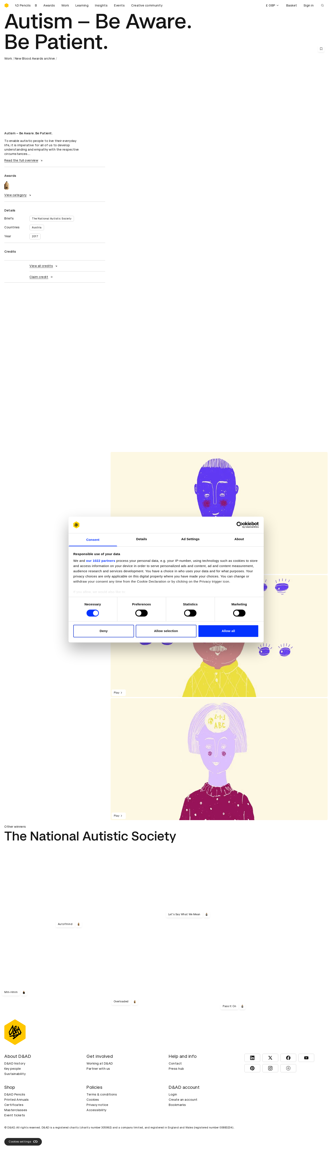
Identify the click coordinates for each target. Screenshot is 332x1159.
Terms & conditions (102, 1094)
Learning (81, 5)
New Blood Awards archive (35, 58)
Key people (12, 1068)
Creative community (146, 5)
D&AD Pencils (14, 1094)
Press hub (176, 1068)
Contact (175, 1063)
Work (65, 5)
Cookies (93, 1099)
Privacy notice (97, 1105)
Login (173, 1094)
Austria (37, 227)
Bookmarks (177, 1105)
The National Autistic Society (52, 218)
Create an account (183, 1099)
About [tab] (239, 539)
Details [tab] (141, 539)
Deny (104, 631)
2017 (35, 236)
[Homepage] (6, 5)
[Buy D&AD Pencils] (26, 5)
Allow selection (166, 631)
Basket (291, 5)
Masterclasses (15, 1110)
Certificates (13, 1105)
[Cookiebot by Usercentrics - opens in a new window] (240, 525)
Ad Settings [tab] (190, 539)
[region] (219, 513)
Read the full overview (24, 160)
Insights (101, 5)
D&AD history (14, 1063)
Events (119, 5)
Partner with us (98, 1068)
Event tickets (14, 1115)
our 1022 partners (100, 561)
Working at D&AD (100, 1063)
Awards (49, 5)
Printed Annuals (16, 1099)
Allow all (228, 631)
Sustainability (15, 1074)
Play (119, 693)
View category (18, 195)
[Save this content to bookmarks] (321, 49)
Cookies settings (23, 1141)
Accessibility (96, 1110)
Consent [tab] (93, 540)
